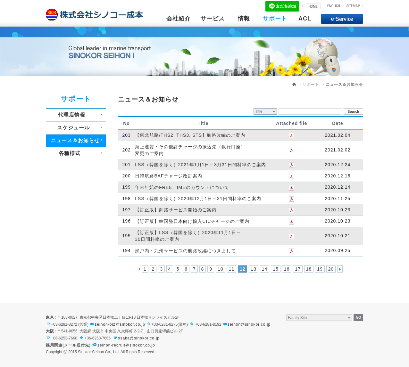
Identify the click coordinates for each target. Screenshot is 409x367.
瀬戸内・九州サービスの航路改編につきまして (185, 250)
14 (265, 269)
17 (298, 269)
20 (331, 269)
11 (231, 269)
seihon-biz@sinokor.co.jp (117, 324)
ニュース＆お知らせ (344, 84)
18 (309, 269)
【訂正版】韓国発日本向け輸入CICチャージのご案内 (192, 221)
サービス (212, 18)
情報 (244, 18)
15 (276, 269)
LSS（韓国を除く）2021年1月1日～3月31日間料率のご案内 (200, 164)
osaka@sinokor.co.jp (139, 338)
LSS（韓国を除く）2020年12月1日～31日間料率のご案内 (198, 198)
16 (287, 269)
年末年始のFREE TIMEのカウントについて (182, 187)
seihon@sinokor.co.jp (246, 324)
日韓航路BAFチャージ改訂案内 (168, 176)
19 (320, 269)
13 (253, 269)
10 (220, 269)
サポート (275, 18)
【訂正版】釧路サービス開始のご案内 (176, 210)
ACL (304, 18)
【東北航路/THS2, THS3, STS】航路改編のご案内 (190, 135)
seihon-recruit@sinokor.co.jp (126, 345)
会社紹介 (178, 18)
